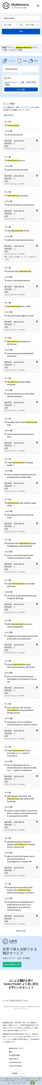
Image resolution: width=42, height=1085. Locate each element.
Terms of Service (15, 1066)
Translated (34, 1039)
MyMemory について (16, 1048)
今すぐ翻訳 (21, 89)
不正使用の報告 (14, 1055)
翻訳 (10, 1052)
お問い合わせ (13, 1059)
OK (32, 1083)
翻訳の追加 (8, 115)
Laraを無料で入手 (12, 964)
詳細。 (25, 1083)
